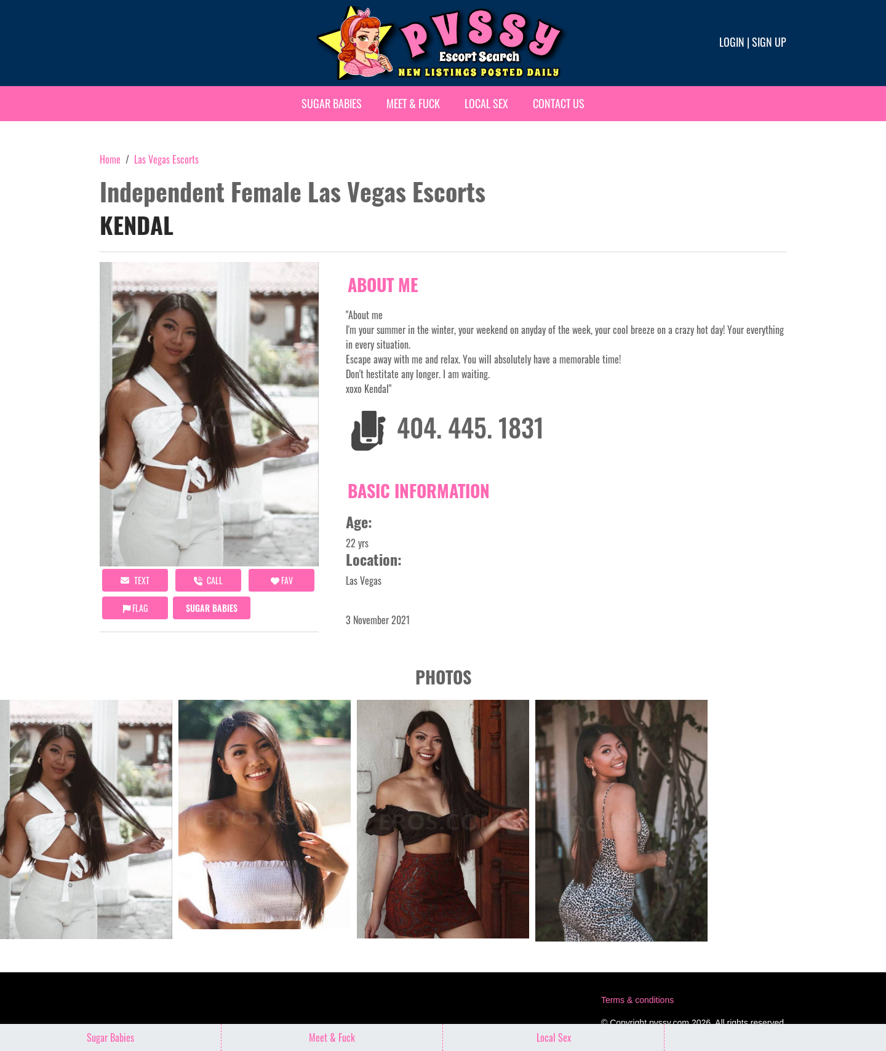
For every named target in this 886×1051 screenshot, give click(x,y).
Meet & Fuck (413, 103)
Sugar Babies (331, 103)
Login (731, 42)
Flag (135, 607)
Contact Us (559, 103)
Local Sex (486, 103)
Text (135, 580)
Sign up (769, 42)
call (208, 580)
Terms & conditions (637, 1000)
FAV (282, 580)
